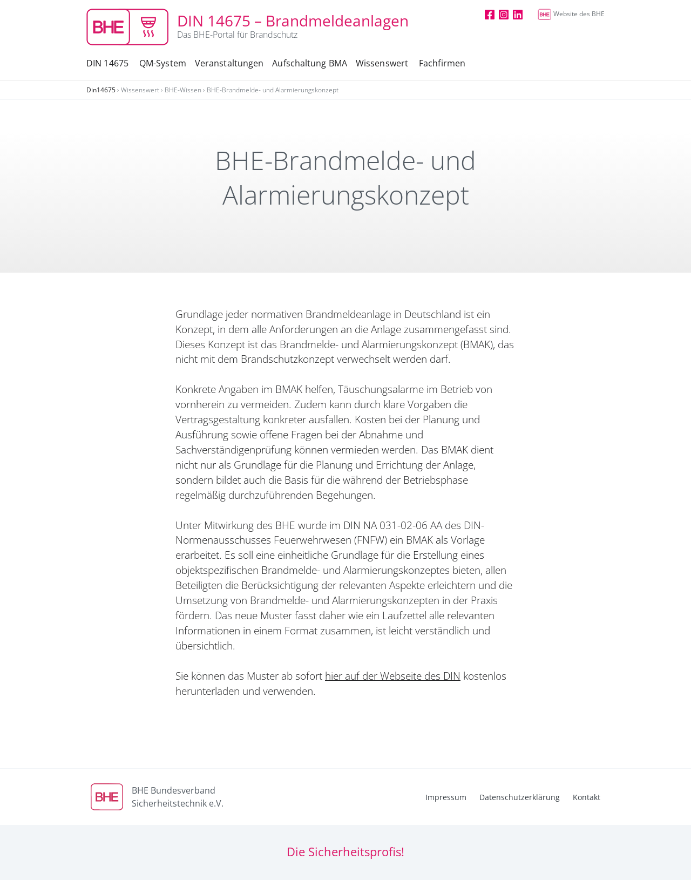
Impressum (445, 797)
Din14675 (101, 89)
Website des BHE (571, 13)
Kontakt (586, 797)
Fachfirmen (442, 63)
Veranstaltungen (229, 63)
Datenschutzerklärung (519, 797)
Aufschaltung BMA (309, 63)
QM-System (162, 63)
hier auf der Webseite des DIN (392, 676)
